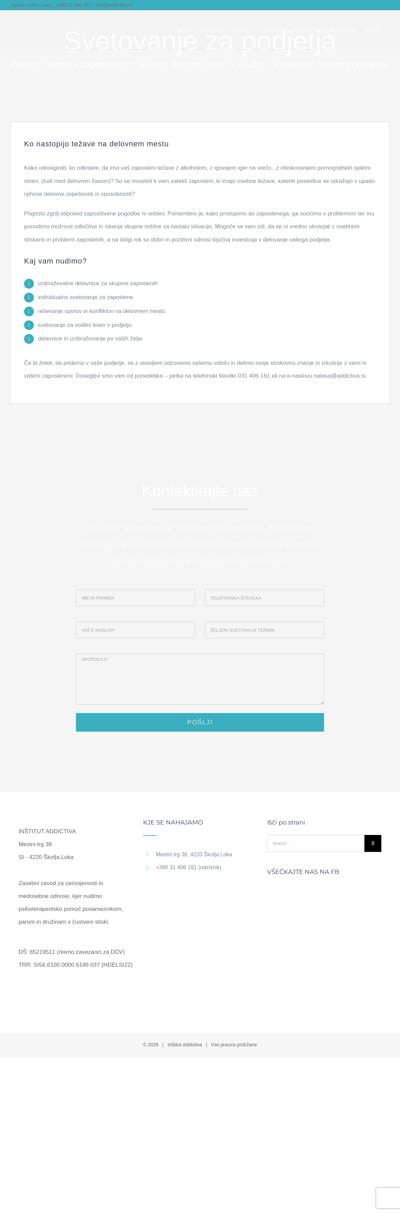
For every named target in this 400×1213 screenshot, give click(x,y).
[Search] (372, 843)
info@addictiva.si (114, 5)
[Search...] (315, 843)
